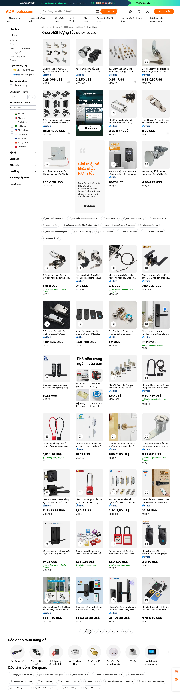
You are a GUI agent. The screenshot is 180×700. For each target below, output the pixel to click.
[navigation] (23, 329)
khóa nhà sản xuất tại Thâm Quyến (118, 225)
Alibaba (44, 27)
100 (124, 631)
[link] (176, 671)
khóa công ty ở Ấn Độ (133, 218)
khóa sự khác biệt (79, 675)
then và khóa (50, 225)
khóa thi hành (45, 681)
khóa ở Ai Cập (110, 218)
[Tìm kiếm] (108, 11)
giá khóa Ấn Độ (51, 238)
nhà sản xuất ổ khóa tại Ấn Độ (119, 681)
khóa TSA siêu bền (128, 232)
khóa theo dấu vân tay (69, 681)
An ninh (56, 27)
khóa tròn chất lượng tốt (55, 232)
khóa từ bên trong (82, 232)
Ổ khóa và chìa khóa (73, 27)
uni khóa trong (92, 688)
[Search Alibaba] (68, 11)
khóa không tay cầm (20, 688)
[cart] (139, 12)
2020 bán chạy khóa (153, 232)
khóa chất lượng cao (53, 218)
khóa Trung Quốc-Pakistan (151, 681)
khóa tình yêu (92, 681)
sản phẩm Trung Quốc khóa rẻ (83, 218)
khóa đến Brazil (136, 675)
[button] (97, 11)
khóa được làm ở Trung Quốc (51, 675)
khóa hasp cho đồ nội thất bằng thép (80, 225)
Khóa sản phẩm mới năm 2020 (108, 675)
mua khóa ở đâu (158, 218)
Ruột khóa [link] (92, 27)
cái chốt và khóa (104, 232)
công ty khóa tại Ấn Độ (21, 675)
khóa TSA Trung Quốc (45, 688)
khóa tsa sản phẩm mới (21, 681)
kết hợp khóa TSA (149, 225)
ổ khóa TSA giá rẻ (71, 688)
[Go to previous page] (82, 631)
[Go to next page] (130, 631)
